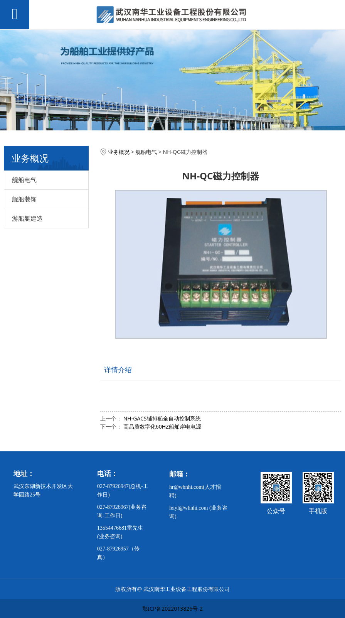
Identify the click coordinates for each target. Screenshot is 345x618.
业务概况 (119, 151)
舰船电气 (24, 180)
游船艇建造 (27, 218)
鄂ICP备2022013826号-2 (172, 608)
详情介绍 (118, 369)
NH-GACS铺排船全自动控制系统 (162, 418)
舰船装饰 (24, 199)
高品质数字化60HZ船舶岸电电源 (162, 426)
